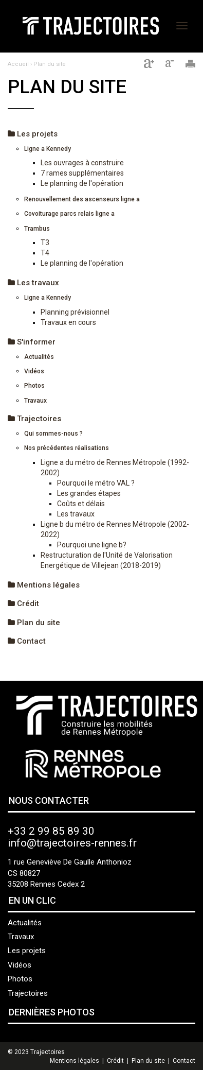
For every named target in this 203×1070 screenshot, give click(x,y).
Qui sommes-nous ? (53, 433)
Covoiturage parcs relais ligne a (69, 213)
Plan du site (49, 64)
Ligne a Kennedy (47, 148)
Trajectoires (34, 418)
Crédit (23, 603)
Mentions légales (44, 585)
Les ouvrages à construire (82, 163)
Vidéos (34, 371)
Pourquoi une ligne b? (91, 545)
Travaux (35, 400)
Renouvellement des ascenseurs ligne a (82, 199)
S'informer (32, 342)
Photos (34, 385)
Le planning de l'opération (82, 183)
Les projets (33, 134)
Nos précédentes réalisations (66, 448)
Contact (27, 641)
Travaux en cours (68, 322)
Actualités (39, 356)
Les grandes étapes (89, 493)
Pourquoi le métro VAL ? (96, 483)
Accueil (18, 64)
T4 (45, 253)
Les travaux (33, 282)
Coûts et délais (81, 503)
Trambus (37, 228)
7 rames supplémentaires (82, 173)
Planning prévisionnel (75, 312)
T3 (45, 242)
